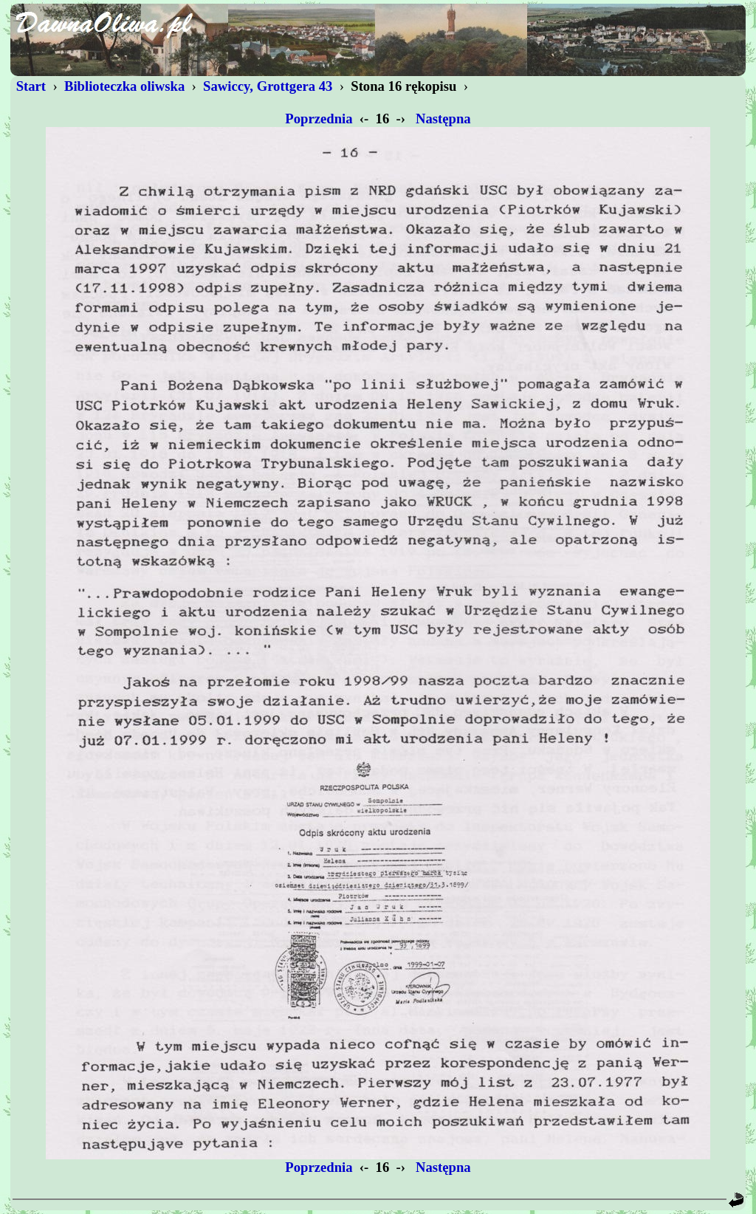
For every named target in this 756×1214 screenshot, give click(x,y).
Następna (443, 118)
